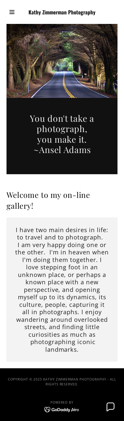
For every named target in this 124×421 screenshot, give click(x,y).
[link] (62, 12)
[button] (15, 12)
